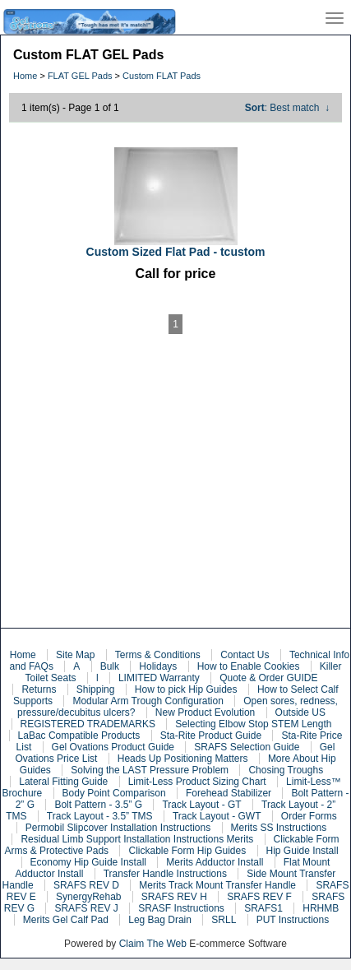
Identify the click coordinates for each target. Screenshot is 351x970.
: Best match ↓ (287, 108)
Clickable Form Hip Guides (187, 850)
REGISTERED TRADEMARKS (88, 724)
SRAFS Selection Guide (246, 747)
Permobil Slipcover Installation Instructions (117, 827)
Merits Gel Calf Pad (66, 920)
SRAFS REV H (174, 897)
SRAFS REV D (86, 885)
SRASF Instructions (181, 908)
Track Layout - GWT (217, 816)
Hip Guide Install (302, 850)
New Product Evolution (205, 712)
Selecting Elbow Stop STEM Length (253, 724)
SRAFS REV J (86, 908)
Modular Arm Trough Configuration (147, 701)
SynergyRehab (88, 897)
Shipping (95, 689)
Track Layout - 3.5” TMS (100, 816)
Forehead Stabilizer (228, 793)
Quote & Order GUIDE (268, 678)
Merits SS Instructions (279, 827)
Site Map (75, 655)
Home (25, 76)
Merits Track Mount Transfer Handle (217, 885)
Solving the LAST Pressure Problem (150, 770)
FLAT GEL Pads (80, 76)
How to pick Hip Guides (186, 689)
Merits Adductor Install (214, 862)
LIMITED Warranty (159, 678)
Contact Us (244, 655)
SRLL (223, 920)
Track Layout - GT (201, 804)
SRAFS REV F (259, 897)
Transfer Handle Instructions (165, 873)
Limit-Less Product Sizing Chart (197, 781)
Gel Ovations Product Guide (113, 747)
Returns (38, 689)
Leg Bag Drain (160, 920)
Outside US (300, 712)
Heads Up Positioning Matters (183, 758)
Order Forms (309, 816)
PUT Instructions (292, 920)
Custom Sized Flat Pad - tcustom (176, 251)
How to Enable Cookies (248, 666)
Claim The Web (153, 943)
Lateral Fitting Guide (63, 781)
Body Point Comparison (114, 793)
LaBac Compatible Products (79, 735)
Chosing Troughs (285, 770)
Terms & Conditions (158, 655)
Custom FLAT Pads (161, 76)
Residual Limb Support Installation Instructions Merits (137, 839)
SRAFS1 (263, 908)
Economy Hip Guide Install (88, 862)
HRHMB (321, 908)
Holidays (158, 666)
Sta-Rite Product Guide (210, 735)
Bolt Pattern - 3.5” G (98, 804)
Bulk (109, 666)
